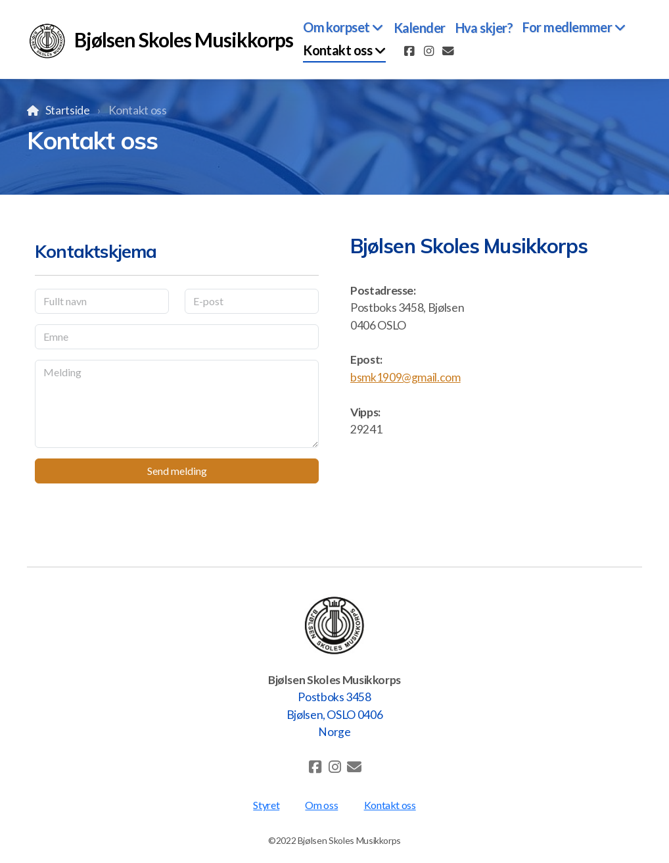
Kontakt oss (390, 805)
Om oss (321, 805)
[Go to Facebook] (409, 51)
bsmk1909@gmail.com (405, 377)
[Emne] (177, 336)
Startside (67, 110)
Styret (266, 805)
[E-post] (252, 301)
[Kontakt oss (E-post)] (448, 51)
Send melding (177, 470)
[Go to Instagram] (428, 51)
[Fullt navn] (102, 301)
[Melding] (177, 404)
